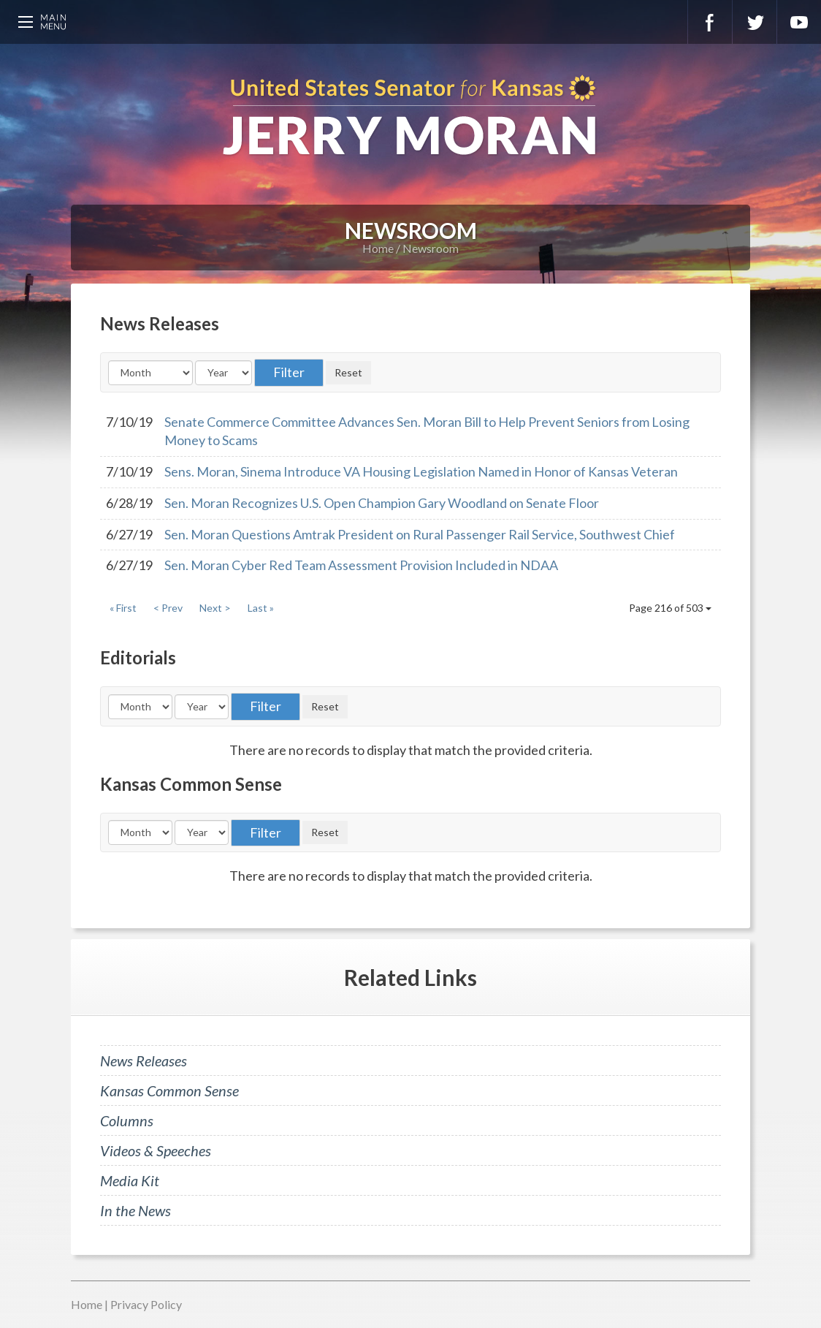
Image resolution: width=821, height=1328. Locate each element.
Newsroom (430, 248)
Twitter (754, 22)
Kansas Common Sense (169, 1090)
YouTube (799, 22)
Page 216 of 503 (670, 608)
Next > (215, 608)
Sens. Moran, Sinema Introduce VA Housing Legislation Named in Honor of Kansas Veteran (421, 471)
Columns (126, 1120)
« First (123, 608)
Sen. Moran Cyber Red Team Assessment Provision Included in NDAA (361, 565)
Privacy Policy (146, 1304)
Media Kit (129, 1180)
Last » (261, 608)
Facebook (710, 22)
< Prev (168, 608)
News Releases (143, 1060)
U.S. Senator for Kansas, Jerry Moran (410, 117)
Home (378, 248)
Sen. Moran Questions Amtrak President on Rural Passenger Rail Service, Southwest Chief (419, 534)
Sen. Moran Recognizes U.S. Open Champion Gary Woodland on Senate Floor (381, 503)
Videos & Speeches (155, 1150)
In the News (135, 1210)
